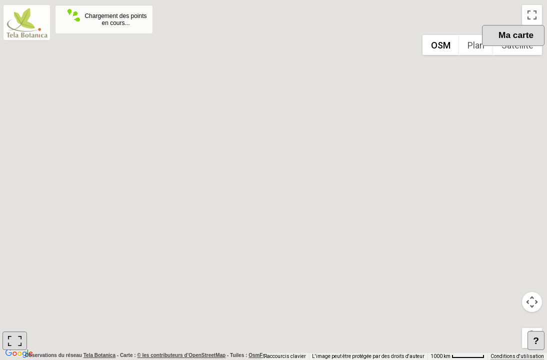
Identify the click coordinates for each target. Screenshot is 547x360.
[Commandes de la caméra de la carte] (532, 302)
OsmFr (256, 355)
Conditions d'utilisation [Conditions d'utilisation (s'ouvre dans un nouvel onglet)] (517, 356)
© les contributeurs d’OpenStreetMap (181, 355)
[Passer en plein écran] (532, 15)
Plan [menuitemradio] (476, 45)
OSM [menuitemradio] (440, 45)
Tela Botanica (100, 355)
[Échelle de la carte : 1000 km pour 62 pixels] (458, 356)
